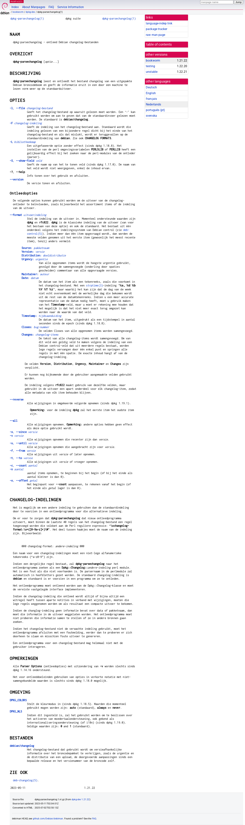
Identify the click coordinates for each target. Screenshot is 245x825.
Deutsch (151, 87)
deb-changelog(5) (25, 780)
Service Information (70, 7)
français (151, 99)
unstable (151, 72)
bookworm (18, 12)
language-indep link (159, 23)
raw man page (155, 35)
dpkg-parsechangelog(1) (27, 18)
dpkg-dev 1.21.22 (80, 799)
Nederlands (153, 104)
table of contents (159, 44)
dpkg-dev (30, 12)
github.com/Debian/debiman (48, 818)
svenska (151, 115)
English (151, 93)
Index (15, 7)
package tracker (156, 29)
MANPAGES (17, 1)
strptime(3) (94, 285)
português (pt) (155, 110)
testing (150, 66)
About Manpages (33, 7)
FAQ (51, 7)
